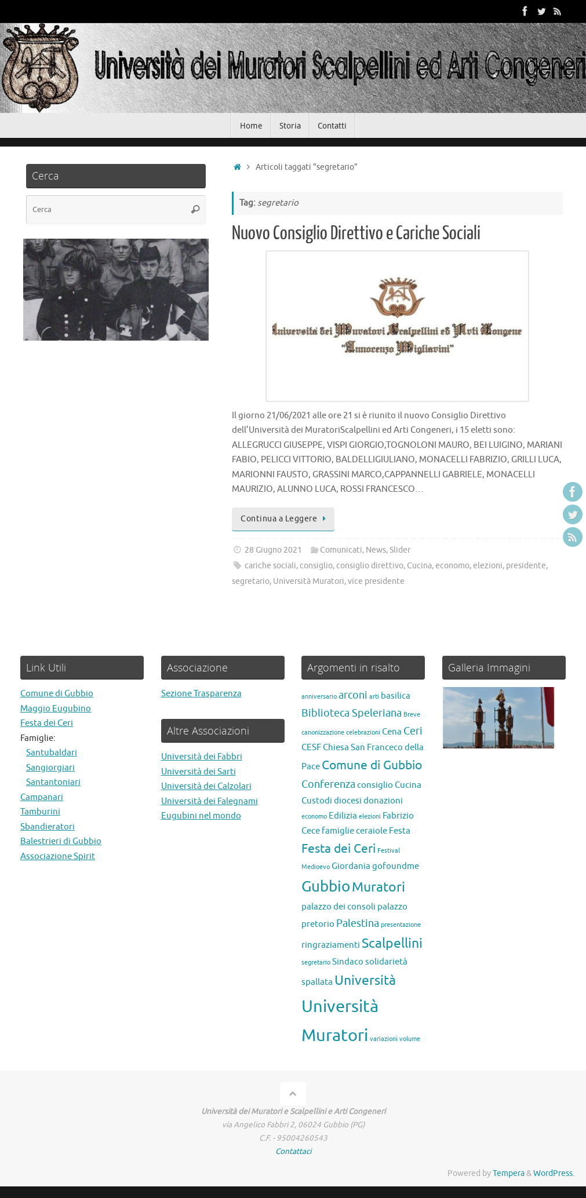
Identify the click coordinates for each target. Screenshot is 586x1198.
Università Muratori (308, 581)
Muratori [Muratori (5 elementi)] (378, 887)
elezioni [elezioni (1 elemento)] (370, 816)
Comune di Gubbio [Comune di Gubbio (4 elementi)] (372, 765)
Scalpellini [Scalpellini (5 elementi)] (392, 943)
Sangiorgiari (50, 767)
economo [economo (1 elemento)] (314, 816)
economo (452, 566)
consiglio (316, 566)
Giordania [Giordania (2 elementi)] (351, 866)
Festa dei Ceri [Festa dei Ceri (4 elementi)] (338, 848)
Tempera (509, 1173)
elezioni (488, 566)
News (376, 550)
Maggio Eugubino (55, 708)
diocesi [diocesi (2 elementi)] (348, 800)
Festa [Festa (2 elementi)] (399, 831)
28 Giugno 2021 (273, 550)
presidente (526, 566)
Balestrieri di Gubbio (60, 841)
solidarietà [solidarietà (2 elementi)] (386, 961)
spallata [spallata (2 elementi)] (317, 982)
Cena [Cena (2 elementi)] (392, 731)
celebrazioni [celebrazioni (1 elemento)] (363, 732)
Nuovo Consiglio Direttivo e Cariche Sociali (356, 233)
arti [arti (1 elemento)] (374, 696)
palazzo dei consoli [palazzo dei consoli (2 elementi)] (338, 906)
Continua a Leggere (285, 519)
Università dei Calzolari (206, 786)
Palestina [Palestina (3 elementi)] (357, 923)
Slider (400, 550)
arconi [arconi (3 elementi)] (353, 695)
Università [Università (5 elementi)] (365, 980)
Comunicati (341, 550)
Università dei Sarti (198, 771)
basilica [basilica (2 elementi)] (395, 696)
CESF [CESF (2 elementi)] (311, 747)
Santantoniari (53, 782)
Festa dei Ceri (46, 723)
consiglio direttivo (369, 566)
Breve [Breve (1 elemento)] (411, 714)
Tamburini (40, 811)
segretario (251, 581)
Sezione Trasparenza (201, 693)
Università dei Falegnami (209, 801)
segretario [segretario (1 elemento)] (315, 962)
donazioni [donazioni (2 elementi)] (383, 800)
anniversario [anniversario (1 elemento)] (319, 696)
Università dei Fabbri (201, 756)
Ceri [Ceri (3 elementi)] (413, 731)
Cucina (419, 566)
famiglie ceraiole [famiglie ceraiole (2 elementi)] (354, 831)
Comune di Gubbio (56, 693)
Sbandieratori (47, 826)
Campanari (41, 797)
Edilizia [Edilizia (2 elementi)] (343, 815)
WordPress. (553, 1173)
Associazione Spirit (57, 856)
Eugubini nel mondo (201, 815)
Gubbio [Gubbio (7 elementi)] (325, 886)
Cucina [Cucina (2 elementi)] (408, 785)
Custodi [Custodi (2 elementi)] (316, 800)
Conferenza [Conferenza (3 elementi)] (328, 784)
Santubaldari (51, 752)
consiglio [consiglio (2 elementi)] (375, 785)
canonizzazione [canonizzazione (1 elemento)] (322, 732)
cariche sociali (270, 566)
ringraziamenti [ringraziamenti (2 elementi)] (330, 945)
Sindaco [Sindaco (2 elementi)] (347, 961)
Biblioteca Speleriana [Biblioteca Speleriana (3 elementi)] (351, 713)
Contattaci (293, 1151)
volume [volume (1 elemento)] (409, 1039)
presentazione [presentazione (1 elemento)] (401, 925)
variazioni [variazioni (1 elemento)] (384, 1039)
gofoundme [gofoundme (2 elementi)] (395, 866)
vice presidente (376, 581)
